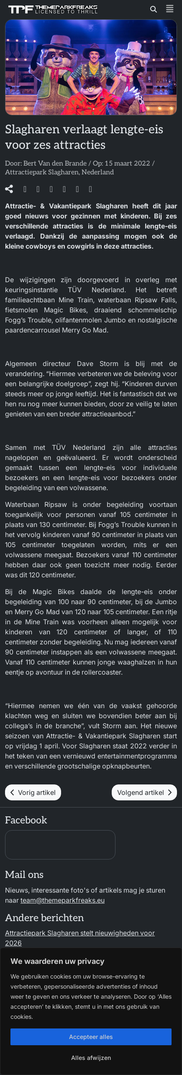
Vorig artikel (33, 792)
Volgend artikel (144, 792)
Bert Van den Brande (55, 164)
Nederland (98, 173)
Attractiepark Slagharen (42, 173)
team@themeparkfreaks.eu (63, 900)
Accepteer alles (91, 1036)
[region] (91, 1011)
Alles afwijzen (91, 1057)
